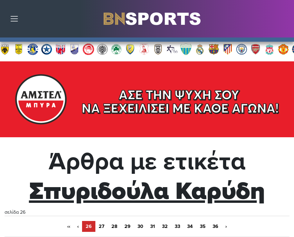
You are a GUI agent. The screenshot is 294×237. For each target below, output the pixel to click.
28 (114, 226)
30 (140, 226)
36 (215, 226)
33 (177, 226)
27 (101, 226)
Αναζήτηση (285, 20)
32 (165, 226)
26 (89, 226)
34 (190, 226)
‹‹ (68, 226)
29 (127, 226)
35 (203, 226)
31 (152, 226)
